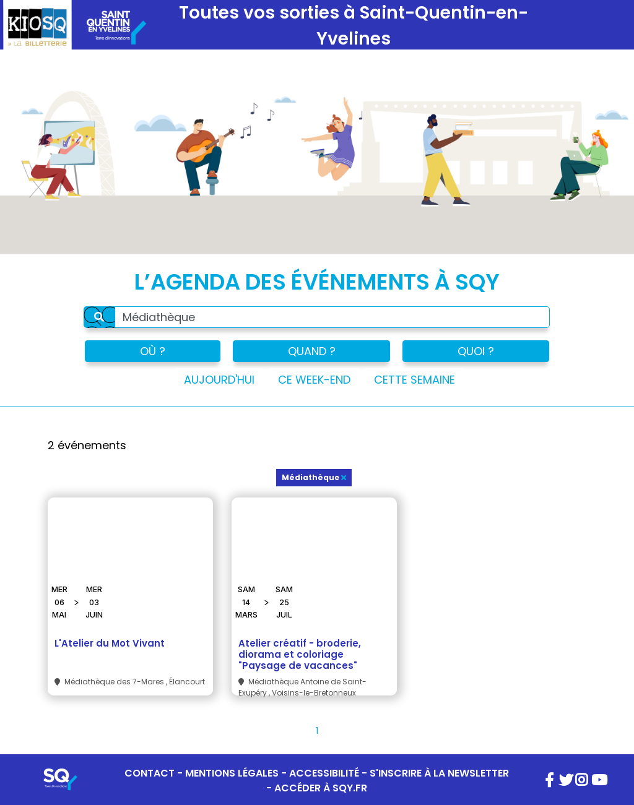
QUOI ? (476, 351)
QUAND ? (312, 351)
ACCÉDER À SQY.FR (320, 788)
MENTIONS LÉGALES (232, 773)
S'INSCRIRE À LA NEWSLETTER (439, 773)
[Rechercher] (99, 317)
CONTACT (149, 773)
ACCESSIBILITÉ (324, 773)
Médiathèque (314, 477)
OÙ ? (152, 351)
